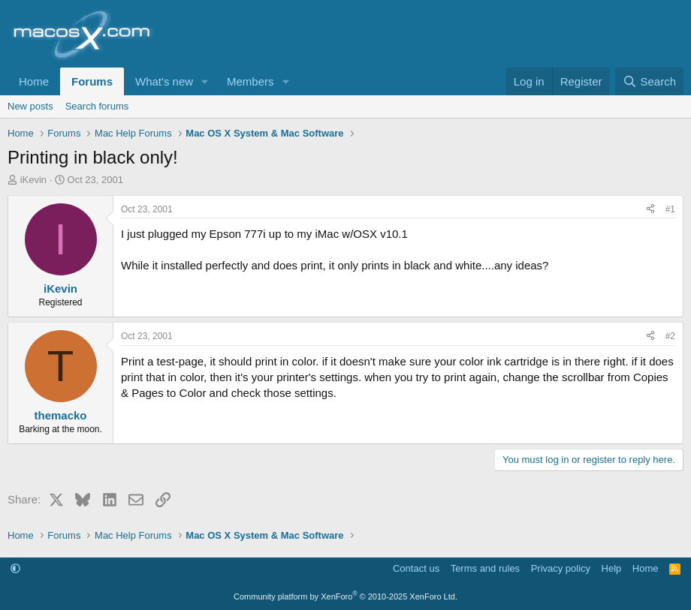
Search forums (97, 106)
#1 (670, 209)
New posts (30, 106)
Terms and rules (485, 568)
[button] (205, 81)
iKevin (33, 179)
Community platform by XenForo (345, 596)
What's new (164, 81)
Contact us (416, 568)
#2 (670, 336)
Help (612, 568)
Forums (92, 81)
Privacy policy (560, 568)
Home (34, 81)
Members (250, 81)
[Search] (649, 81)
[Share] (650, 209)
